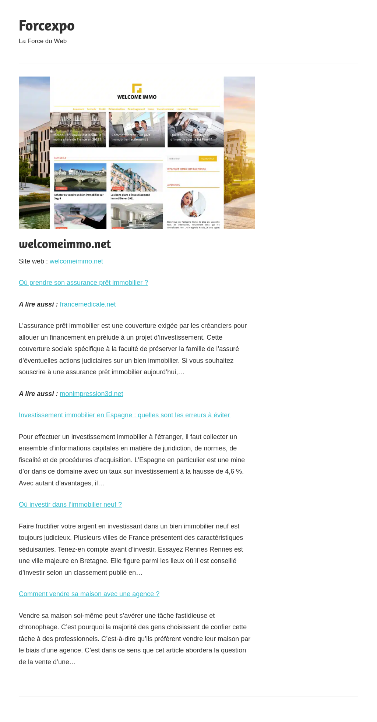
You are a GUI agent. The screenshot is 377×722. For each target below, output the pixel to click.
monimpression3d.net (91, 393)
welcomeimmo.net (76, 261)
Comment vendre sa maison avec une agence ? (89, 594)
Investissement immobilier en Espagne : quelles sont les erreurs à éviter (125, 415)
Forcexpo (47, 25)
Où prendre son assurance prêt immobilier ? (83, 282)
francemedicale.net (88, 304)
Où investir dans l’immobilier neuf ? (70, 504)
